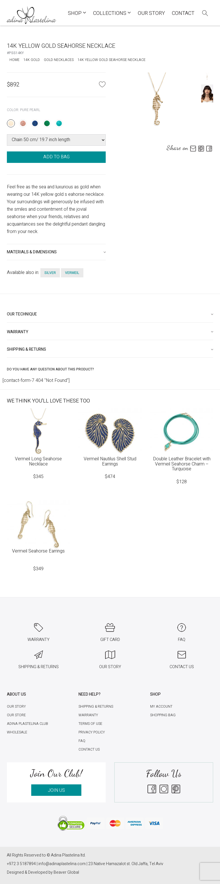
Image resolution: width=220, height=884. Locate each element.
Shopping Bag (163, 715)
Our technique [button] (22, 314)
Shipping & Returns (95, 706)
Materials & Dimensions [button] (32, 252)
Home (14, 59)
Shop (77, 13)
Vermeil (72, 272)
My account (161, 706)
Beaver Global (66, 872)
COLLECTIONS (112, 13)
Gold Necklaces (59, 59)
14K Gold (31, 59)
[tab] (56, 252)
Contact (183, 13)
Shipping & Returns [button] (26, 349)
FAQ (81, 740)
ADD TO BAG (56, 156)
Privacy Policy (91, 732)
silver (50, 272)
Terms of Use (90, 723)
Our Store (16, 715)
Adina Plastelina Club (27, 723)
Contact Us (89, 749)
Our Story (151, 13)
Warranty (88, 715)
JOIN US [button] (56, 790)
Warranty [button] (17, 332)
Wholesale (17, 732)
